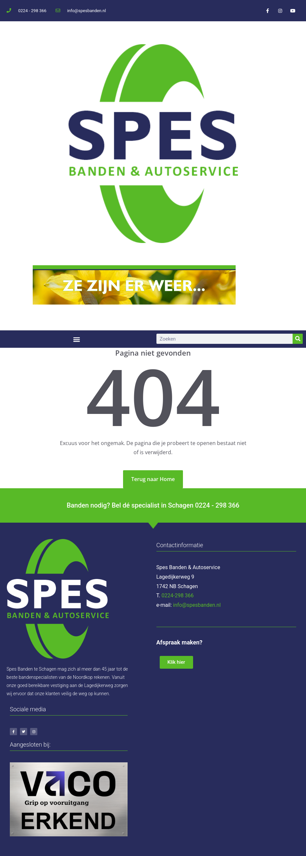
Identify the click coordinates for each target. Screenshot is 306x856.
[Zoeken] (298, 339)
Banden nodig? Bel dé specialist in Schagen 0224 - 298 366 (153, 505)
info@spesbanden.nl (197, 605)
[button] (76, 339)
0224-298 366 (178, 595)
